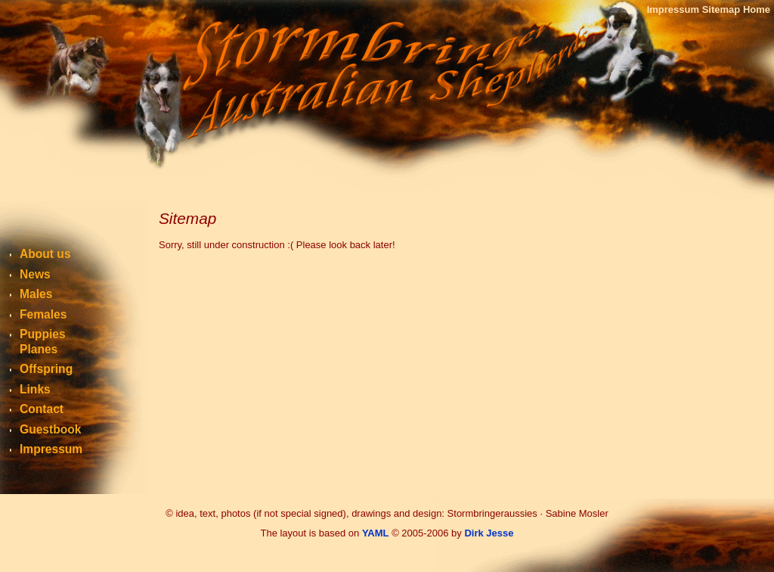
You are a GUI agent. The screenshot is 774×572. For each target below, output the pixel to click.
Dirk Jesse (488, 533)
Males (36, 294)
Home (756, 9)
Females (43, 314)
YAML (375, 533)
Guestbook (50, 429)
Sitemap (721, 9)
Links (35, 389)
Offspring (46, 368)
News (35, 274)
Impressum (673, 9)
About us (45, 253)
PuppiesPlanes (43, 342)
